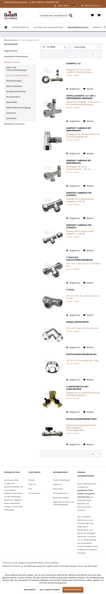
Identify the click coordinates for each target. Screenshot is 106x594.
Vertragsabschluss (60, 493)
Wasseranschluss (12, 62)
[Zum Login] (62, 6)
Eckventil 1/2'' (73, 63)
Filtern (49, 47)
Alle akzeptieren (50, 590)
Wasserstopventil (14, 86)
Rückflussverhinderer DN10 (81, 419)
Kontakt (32, 480)
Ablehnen (29, 590)
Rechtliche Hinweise (61, 497)
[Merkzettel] (92, 15)
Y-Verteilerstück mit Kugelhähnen (77, 387)
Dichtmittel (11, 118)
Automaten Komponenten (16, 56)
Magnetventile (10, 50)
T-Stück (70, 289)
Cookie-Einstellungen (61, 480)
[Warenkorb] (99, 15)
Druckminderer (13, 97)
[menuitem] (62, 5)
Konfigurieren (73, 590)
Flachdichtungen (14, 80)
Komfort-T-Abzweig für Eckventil (79, 194)
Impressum (57, 484)
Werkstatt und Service (14, 124)
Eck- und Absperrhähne (17, 75)
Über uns (32, 484)
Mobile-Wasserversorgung (18, 107)
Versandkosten (34, 493)
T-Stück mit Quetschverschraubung (79, 258)
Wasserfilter (11, 102)
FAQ (30, 489)
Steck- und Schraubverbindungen (16, 68)
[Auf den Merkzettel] (88, 89)
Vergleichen (73, 89)
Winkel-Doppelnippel (77, 322)
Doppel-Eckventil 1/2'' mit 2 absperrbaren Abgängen (80, 97)
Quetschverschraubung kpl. (81, 354)
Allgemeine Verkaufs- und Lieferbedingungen (63, 503)
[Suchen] (71, 15)
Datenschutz (58, 489)
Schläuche (11, 113)
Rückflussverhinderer (16, 91)
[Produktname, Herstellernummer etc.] (56, 15)
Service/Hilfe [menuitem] (91, 6)
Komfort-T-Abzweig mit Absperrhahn (78, 129)
